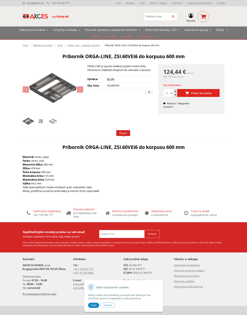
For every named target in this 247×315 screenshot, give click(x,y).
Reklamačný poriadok (186, 276)
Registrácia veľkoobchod (199, 3)
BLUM (110, 79)
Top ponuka (146, 36)
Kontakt (221, 3)
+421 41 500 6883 (83, 273)
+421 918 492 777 (60, 3)
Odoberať (152, 234)
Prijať (93, 305)
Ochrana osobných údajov (189, 270)
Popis (123, 133)
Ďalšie (222, 30)
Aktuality (130, 3)
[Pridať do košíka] (198, 93)
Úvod (118, 3)
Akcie (96, 36)
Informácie (177, 3)
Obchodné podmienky (187, 265)
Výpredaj (127, 36)
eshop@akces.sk (35, 3)
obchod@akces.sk (83, 284)
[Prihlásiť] (190, 17)
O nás (142, 3)
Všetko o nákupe (158, 3)
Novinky (110, 36)
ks (172, 93)
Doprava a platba (184, 281)
